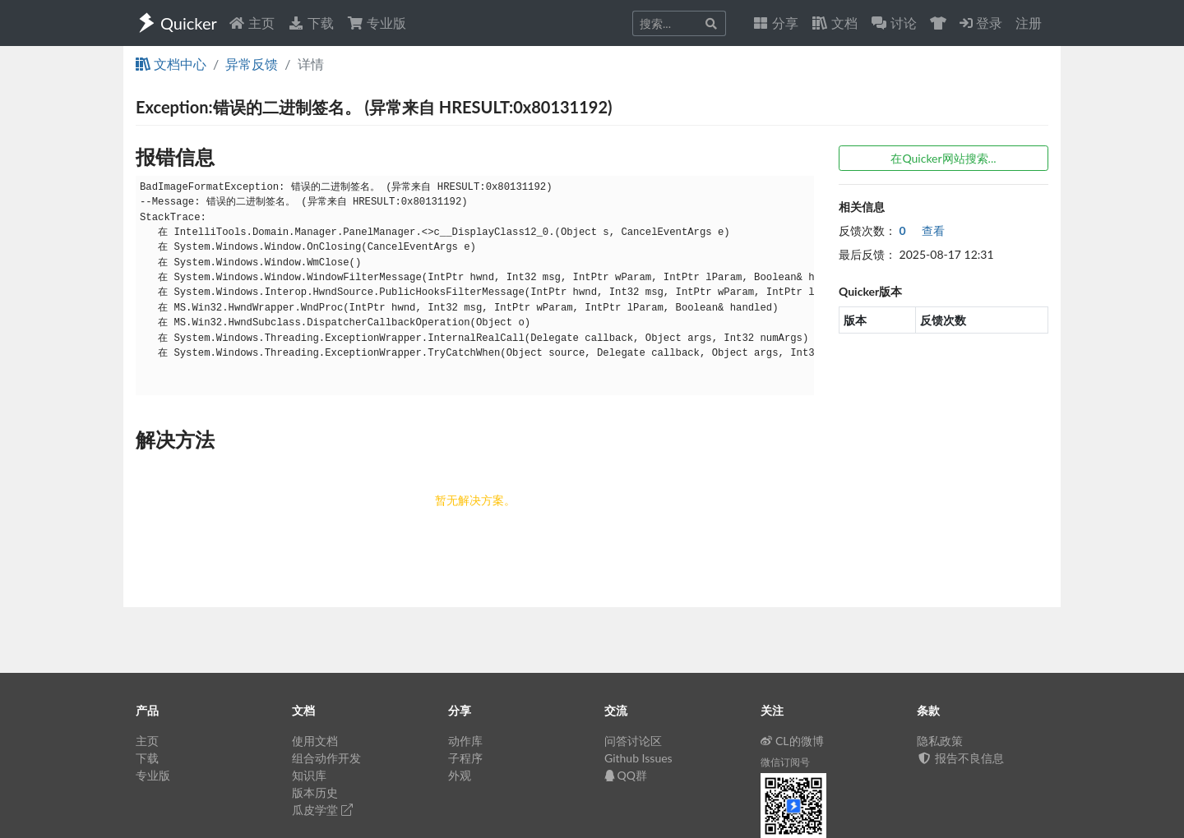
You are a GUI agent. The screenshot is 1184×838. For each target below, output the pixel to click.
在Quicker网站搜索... (943, 158)
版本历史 (315, 792)
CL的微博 (792, 741)
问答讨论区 (633, 741)
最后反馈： (867, 254)
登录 (981, 22)
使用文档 (315, 741)
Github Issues (638, 758)
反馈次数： (867, 230)
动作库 (465, 741)
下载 (311, 22)
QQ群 (625, 775)
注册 (1028, 22)
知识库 (309, 775)
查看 (923, 230)
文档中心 (171, 63)
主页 (252, 22)
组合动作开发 (326, 758)
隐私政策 (940, 741)
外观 (459, 775)
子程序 (465, 758)
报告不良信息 (960, 758)
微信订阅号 (785, 762)
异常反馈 (251, 63)
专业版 (376, 22)
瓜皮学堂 (322, 810)
